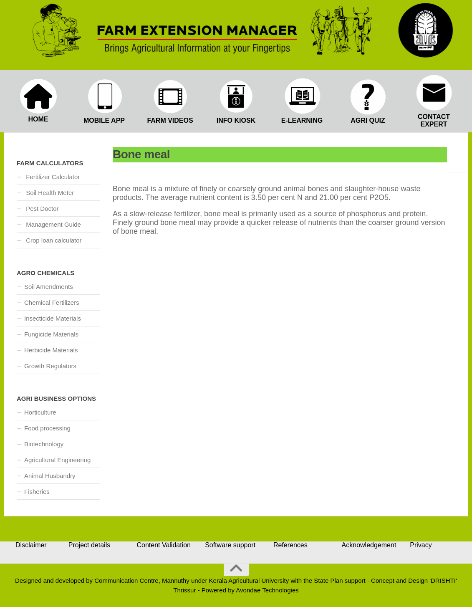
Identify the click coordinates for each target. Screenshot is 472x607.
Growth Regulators (50, 365)
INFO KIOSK (236, 120)
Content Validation (163, 545)
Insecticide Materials (52, 318)
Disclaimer (31, 545)
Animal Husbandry (50, 475)
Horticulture (40, 412)
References (290, 545)
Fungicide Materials (51, 334)
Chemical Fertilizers (51, 302)
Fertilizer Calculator (52, 176)
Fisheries (37, 491)
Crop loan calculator (53, 240)
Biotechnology (43, 444)
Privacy (421, 545)
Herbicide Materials (51, 350)
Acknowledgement (369, 545)
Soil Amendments (48, 286)
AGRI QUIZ (368, 120)
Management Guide (52, 224)
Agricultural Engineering (57, 459)
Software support (230, 545)
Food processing (47, 428)
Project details (89, 545)
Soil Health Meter (49, 192)
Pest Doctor (41, 208)
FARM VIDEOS (170, 120)
